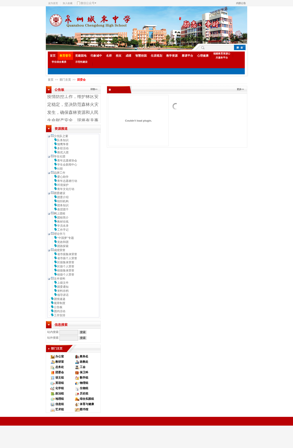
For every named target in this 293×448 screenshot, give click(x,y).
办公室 (59, 356)
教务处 (84, 356)
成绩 (128, 55)
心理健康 (203, 55)
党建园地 (80, 55)
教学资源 (172, 55)
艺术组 (59, 409)
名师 (109, 55)
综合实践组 (87, 398)
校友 (118, 55)
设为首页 (53, 3)
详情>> (93, 89)
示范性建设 (81, 61)
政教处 (84, 361)
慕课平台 (187, 55)
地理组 (59, 398)
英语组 (59, 382)
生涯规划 (156, 55)
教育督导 (65, 55)
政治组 (59, 393)
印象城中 (96, 55)
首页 (53, 55)
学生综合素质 (59, 61)
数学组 (84, 377)
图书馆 (84, 409)
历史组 (84, 393)
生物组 (84, 388)
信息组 (59, 404)
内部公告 (241, 3)
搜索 (83, 332)
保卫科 (84, 372)
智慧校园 (141, 55)
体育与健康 (87, 404)
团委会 (59, 372)
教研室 (59, 361)
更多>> (240, 89)
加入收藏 (67, 3)
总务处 (59, 367)
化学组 (59, 388)
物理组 (84, 382)
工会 (82, 367)
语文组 (59, 377)
